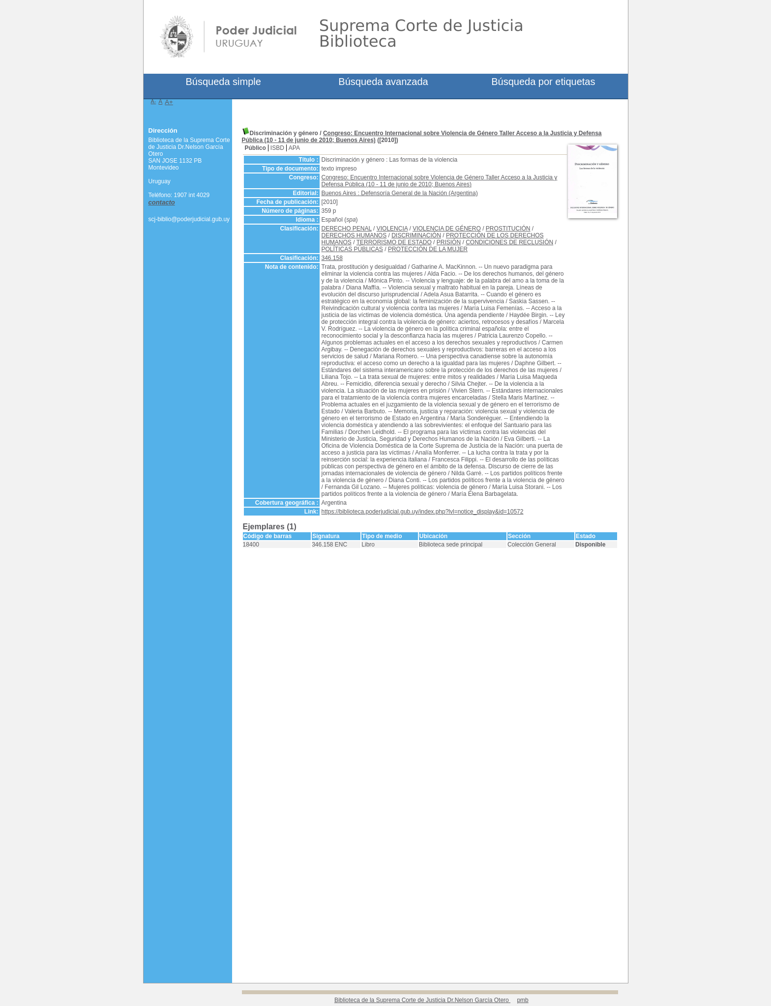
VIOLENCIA (392, 228)
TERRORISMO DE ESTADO (394, 242)
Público (255, 147)
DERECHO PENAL (347, 228)
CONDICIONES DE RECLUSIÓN (509, 242)
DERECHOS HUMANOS (354, 235)
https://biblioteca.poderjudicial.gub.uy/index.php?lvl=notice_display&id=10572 (423, 511)
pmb (522, 1000)
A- (153, 101)
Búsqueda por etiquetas (543, 81)
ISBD (277, 147)
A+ (169, 102)
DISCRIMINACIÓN (416, 235)
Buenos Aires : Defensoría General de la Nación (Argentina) (400, 193)
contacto (161, 202)
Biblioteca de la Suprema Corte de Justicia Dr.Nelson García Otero (422, 1000)
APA (294, 147)
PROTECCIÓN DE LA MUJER (428, 249)
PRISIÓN (449, 242)
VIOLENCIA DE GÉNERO (447, 228)
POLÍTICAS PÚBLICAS (352, 249)
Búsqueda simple (223, 81)
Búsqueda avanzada (383, 81)
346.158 (332, 258)
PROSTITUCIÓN (508, 228)
